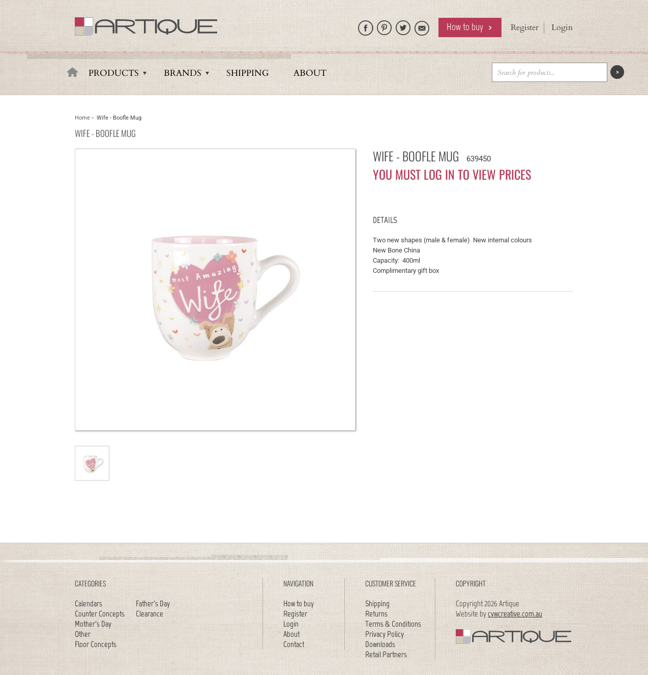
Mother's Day (93, 624)
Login (562, 27)
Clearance (149, 613)
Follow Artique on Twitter (403, 25)
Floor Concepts (95, 644)
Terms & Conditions (393, 624)
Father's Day (153, 603)
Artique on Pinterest (384, 25)
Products (114, 73)
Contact (293, 644)
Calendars (88, 603)
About (310, 73)
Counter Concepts (100, 613)
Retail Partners (386, 654)
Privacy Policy (384, 634)
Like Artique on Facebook (365, 25)
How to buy (465, 27)
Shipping (247, 73)
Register (525, 27)
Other (83, 634)
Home (82, 118)
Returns (376, 613)
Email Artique (422, 25)
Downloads (380, 644)
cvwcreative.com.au (515, 613)
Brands (182, 73)
